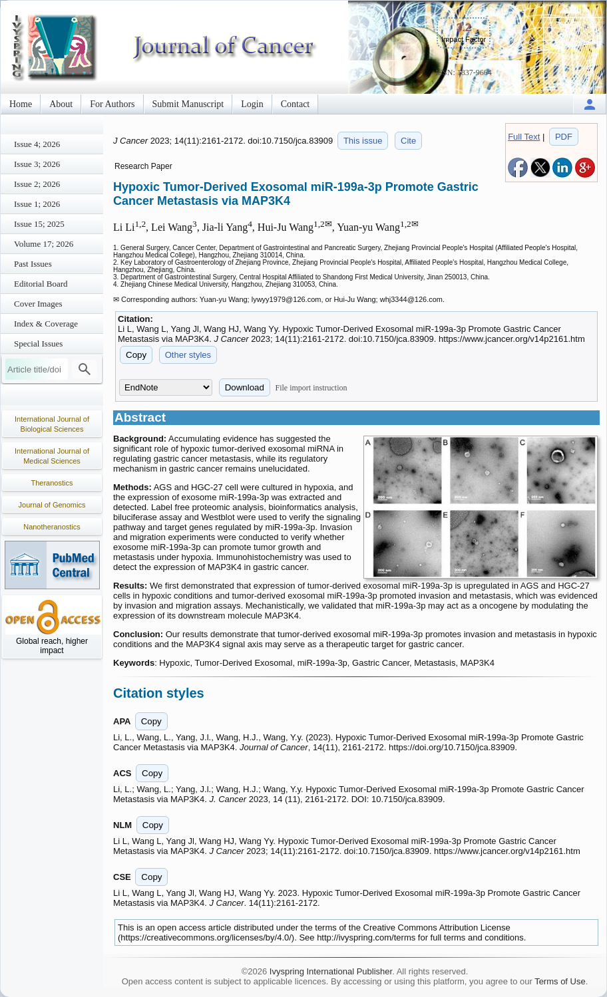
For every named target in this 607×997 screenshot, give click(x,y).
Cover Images (38, 304)
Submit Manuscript (188, 104)
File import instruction (311, 387)
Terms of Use (560, 981)
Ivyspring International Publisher (331, 971)
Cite (408, 141)
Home (20, 104)
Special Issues (38, 344)
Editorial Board (41, 284)
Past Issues (33, 264)
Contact (295, 104)
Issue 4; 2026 (37, 144)
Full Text (524, 137)
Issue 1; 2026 (37, 204)
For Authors (112, 104)
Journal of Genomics (52, 505)
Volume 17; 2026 (43, 244)
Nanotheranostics (52, 527)
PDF (563, 137)
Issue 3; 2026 (37, 164)
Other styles (188, 355)
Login (252, 104)
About (61, 104)
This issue (363, 141)
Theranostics (52, 483)
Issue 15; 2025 (39, 224)
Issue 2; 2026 (37, 184)
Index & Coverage (46, 324)
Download (244, 387)
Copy (136, 355)
